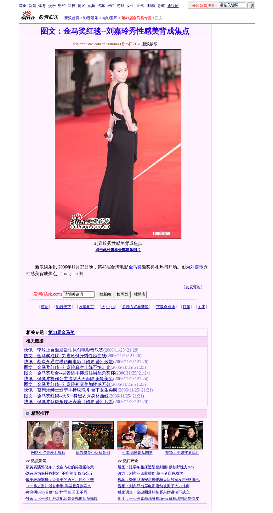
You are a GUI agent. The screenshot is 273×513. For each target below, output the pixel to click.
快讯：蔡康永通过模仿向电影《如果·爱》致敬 (68, 361)
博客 (81, 5)
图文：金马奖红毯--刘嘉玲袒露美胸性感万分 (67, 384)
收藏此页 (86, 307)
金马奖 (135, 267)
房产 (111, 5)
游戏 (120, 5)
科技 (72, 5)
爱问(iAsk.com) (47, 294)
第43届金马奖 (61, 332)
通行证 (173, 5)
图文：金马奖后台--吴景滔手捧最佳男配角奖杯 (69, 373)
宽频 (91, 5)
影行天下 (63, 307)
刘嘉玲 (196, 267)
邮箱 (151, 5)
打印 (186, 307)
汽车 (101, 5)
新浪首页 (71, 18)
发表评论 (193, 287)
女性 (130, 5)
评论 (44, 307)
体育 (42, 5)
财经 (61, 5)
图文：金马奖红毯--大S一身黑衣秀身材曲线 (66, 396)
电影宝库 (109, 18)
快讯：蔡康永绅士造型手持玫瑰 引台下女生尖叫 (71, 390)
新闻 (32, 5)
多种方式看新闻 (135, 307)
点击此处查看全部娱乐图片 (118, 250)
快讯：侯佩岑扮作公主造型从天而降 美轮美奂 (68, 378)
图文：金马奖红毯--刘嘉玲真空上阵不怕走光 (67, 367)
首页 (22, 5)
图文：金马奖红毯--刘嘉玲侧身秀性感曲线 (65, 355)
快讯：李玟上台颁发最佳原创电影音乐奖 (63, 350)
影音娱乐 (90, 18)
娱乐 (52, 5)
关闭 (201, 307)
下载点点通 (165, 307)
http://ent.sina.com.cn (89, 44)
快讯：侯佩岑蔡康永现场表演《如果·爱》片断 (68, 401)
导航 (161, 5)
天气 (140, 5)
